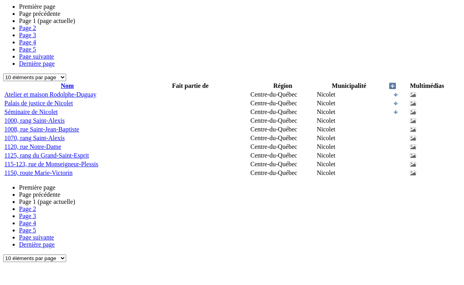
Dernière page (37, 63)
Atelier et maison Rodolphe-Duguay (50, 94)
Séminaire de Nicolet (31, 111)
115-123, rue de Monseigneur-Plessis (51, 164)
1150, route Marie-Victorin (38, 172)
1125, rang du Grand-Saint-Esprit (46, 155)
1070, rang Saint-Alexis (34, 138)
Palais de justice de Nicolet (38, 103)
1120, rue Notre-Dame (32, 146)
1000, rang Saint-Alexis (34, 120)
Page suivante (36, 56)
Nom (67, 85)
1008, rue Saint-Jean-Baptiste (41, 129)
